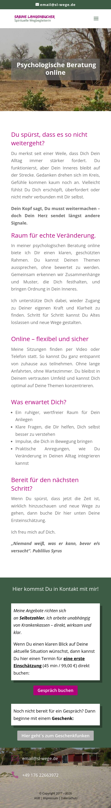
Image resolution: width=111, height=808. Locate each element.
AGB (37, 798)
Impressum (50, 798)
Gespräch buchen (55, 690)
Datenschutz (69, 798)
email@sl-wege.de (40, 758)
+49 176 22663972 (40, 775)
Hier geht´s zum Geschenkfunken (56, 735)
